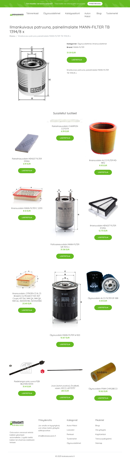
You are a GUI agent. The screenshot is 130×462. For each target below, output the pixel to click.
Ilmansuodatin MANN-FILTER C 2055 (26, 210)
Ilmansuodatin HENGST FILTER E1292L (103, 228)
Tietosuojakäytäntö (103, 440)
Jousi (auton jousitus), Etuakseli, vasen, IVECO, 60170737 (65, 388)
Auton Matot (72, 427)
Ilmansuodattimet (99, 45)
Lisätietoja (77, 61)
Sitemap (98, 445)
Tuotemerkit (112, 14)
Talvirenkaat (32, 14)
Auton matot (87, 16)
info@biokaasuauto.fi (47, 437)
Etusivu (12, 38)
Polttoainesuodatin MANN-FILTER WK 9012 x (65, 247)
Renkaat (70, 436)
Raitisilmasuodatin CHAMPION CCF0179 (65, 129)
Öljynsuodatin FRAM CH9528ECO (103, 390)
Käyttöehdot (100, 436)
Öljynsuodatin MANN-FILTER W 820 (65, 337)
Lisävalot (70, 431)
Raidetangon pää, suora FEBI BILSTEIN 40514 (27, 384)
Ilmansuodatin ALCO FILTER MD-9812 (103, 163)
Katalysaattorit (72, 14)
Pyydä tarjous (95, 4)
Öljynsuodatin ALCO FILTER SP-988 (103, 300)
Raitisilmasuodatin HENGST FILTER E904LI (27, 161)
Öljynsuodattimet (51, 14)
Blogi (99, 14)
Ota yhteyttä (100, 431)
